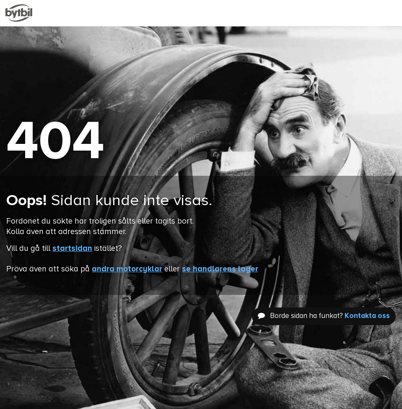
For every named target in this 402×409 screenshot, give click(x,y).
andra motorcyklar (127, 269)
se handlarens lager (220, 269)
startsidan (72, 249)
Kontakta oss (367, 316)
